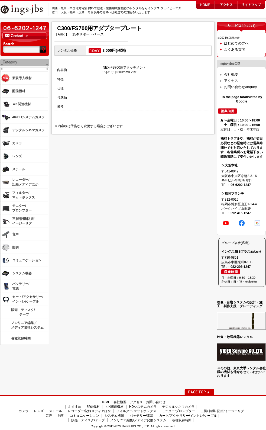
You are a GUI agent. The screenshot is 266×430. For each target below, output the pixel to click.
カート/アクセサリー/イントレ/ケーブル (188, 416)
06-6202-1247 (241, 185)
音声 (49, 416)
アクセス (231, 81)
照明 (61, 416)
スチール (55, 411)
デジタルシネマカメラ (178, 407)
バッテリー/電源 (141, 416)
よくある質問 (234, 49)
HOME (105, 402)
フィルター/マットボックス (136, 411)
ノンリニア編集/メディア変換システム (138, 420)
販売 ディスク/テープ (88, 420)
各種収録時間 (182, 420)
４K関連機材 (114, 407)
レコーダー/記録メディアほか (89, 411)
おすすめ (74, 407)
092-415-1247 (241, 213)
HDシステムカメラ (143, 407)
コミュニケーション (84, 416)
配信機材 (93, 407)
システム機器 (114, 416)
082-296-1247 (241, 267)
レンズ (39, 411)
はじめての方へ (236, 43)
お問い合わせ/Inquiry (240, 87)
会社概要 (231, 74)
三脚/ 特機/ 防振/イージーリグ (222, 411)
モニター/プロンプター (178, 411)
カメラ (23, 411)
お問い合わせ (156, 402)
